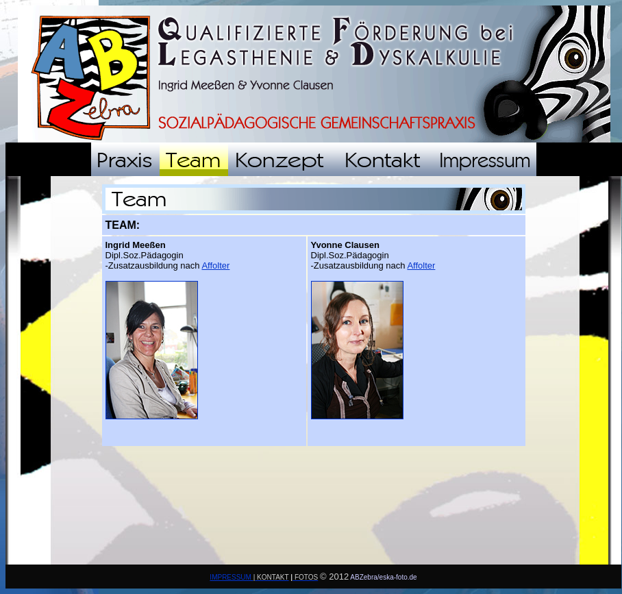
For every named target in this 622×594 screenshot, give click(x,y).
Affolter (215, 265)
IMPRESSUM (231, 577)
